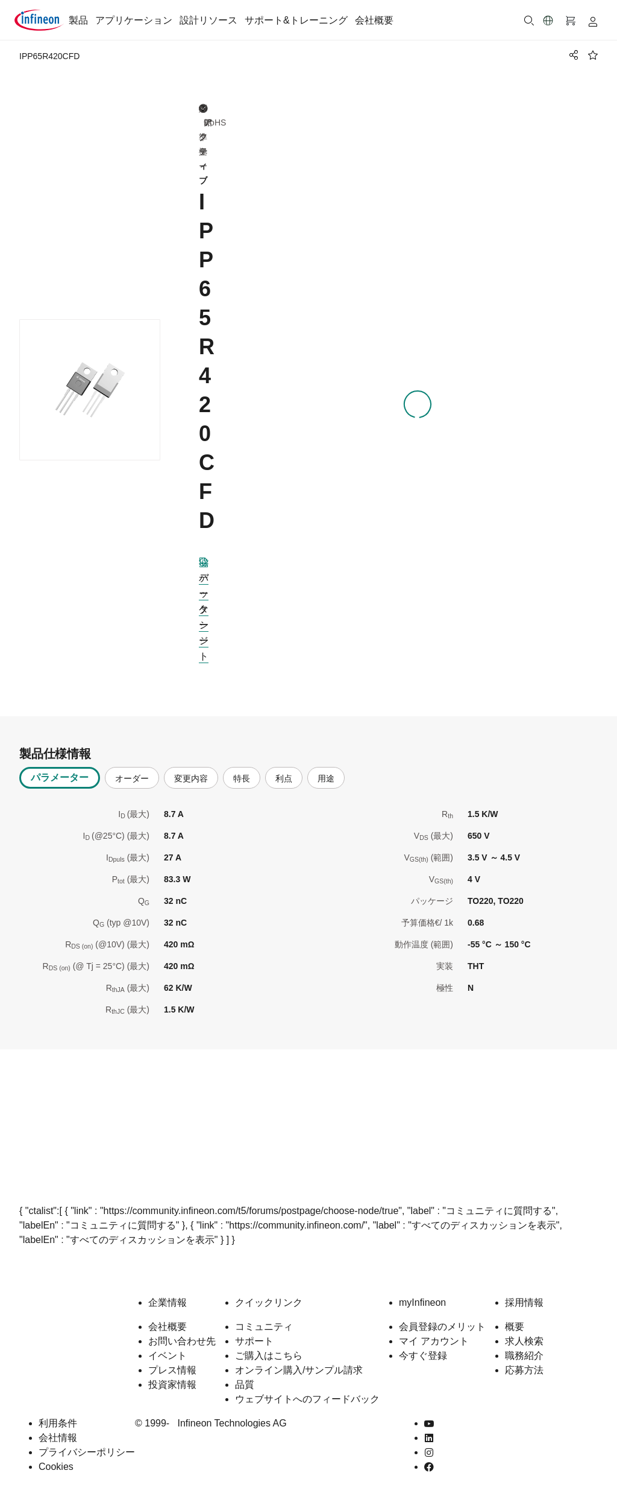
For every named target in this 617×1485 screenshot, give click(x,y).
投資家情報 (172, 1376)
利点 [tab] (283, 770)
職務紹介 (524, 1347)
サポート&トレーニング (296, 20)
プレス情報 (172, 1361)
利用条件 (58, 1415)
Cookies (56, 1458)
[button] (548, 20)
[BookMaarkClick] (593, 54)
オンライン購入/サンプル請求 (299, 1361)
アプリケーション (133, 20)
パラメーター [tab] (60, 769)
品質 (244, 1376)
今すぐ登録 (423, 1347)
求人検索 (524, 1333)
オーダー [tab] (132, 770)
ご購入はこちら (268, 1347)
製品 (78, 20)
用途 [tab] (326, 770)
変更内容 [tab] (191, 770)
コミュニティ (264, 1318)
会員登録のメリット (442, 1318)
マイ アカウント (434, 1333)
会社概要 (374, 20)
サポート (254, 1333)
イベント (167, 1347)
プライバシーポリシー (87, 1444)
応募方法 (524, 1361)
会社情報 (58, 1429)
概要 (514, 1318)
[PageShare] (571, 54)
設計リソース (208, 20)
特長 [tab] (241, 770)
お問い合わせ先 (182, 1333)
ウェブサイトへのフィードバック (307, 1390)
